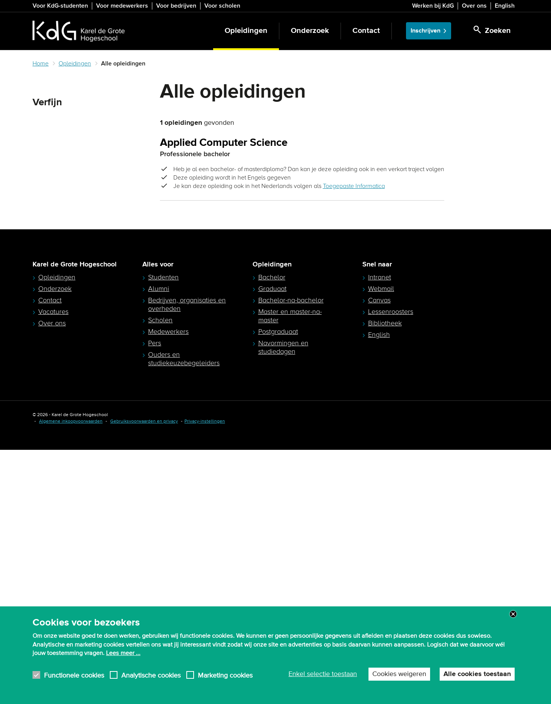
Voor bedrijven (176, 6)
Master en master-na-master (290, 570)
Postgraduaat (278, 585)
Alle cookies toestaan (477, 674)
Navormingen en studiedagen (283, 601)
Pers (154, 597)
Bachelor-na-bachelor (291, 554)
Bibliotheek (385, 577)
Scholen (160, 574)
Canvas (379, 554)
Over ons (474, 6)
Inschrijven (425, 31)
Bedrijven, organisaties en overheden (187, 558)
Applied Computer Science (223, 143)
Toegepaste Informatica (354, 186)
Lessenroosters (390, 566)
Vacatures (53, 566)
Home (41, 63)
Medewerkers (168, 585)
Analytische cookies (151, 675)
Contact (366, 31)
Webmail (381, 543)
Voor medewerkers (122, 6)
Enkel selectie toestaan (323, 674)
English (505, 6)
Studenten (163, 531)
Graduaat (272, 543)
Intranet (379, 531)
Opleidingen (246, 31)
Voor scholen (222, 6)
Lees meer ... (123, 653)
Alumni (158, 543)
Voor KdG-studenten (60, 6)
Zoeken (46, 121)
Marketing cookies (225, 675)
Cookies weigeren (399, 674)
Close (513, 614)
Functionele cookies (74, 675)
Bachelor (271, 531)
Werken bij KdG (433, 6)
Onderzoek (310, 31)
